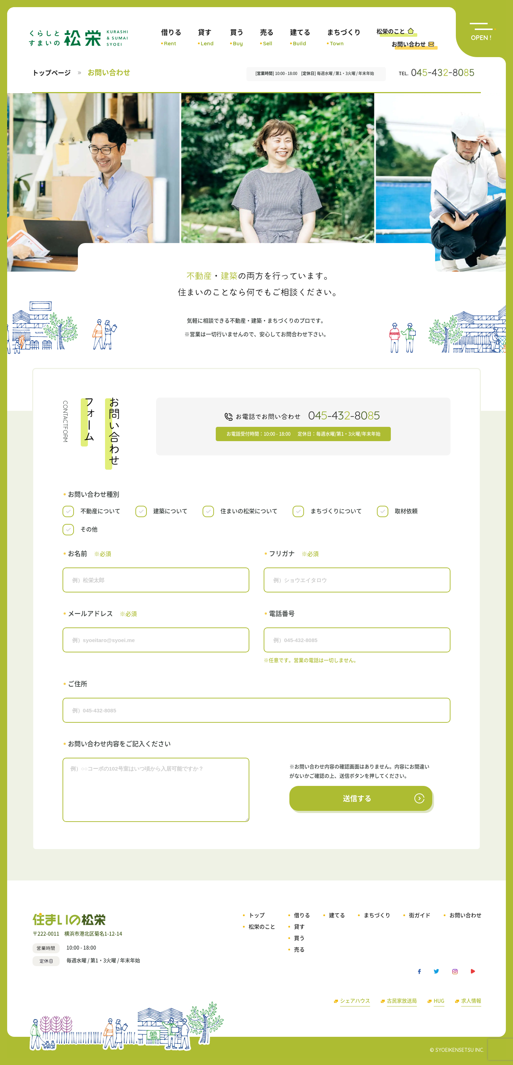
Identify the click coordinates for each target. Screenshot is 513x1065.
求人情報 (471, 1000)
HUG (439, 1000)
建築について (170, 511)
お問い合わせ (413, 44)
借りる (171, 37)
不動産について (100, 511)
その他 (89, 529)
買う (237, 37)
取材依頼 (406, 511)
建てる (300, 37)
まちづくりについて (336, 511)
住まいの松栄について (249, 511)
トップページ (51, 73)
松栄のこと (396, 30)
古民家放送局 (402, 1000)
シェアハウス (355, 1000)
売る (267, 37)
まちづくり (344, 37)
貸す (206, 37)
